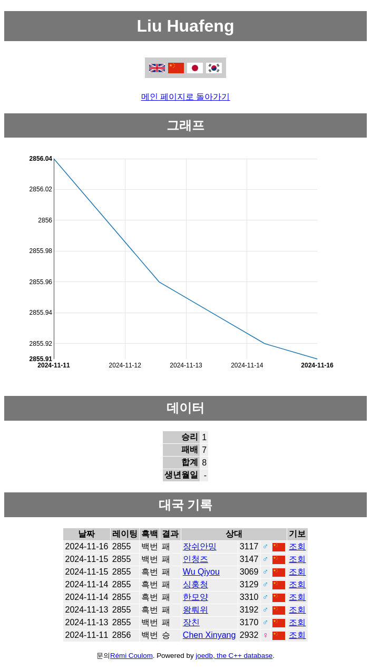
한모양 (195, 597)
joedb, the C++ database (234, 656)
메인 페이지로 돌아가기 (185, 96)
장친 (191, 622)
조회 (297, 546)
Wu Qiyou (201, 571)
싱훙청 (195, 584)
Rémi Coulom (131, 656)
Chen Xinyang (209, 635)
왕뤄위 (195, 609)
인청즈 (195, 559)
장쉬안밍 (200, 546)
